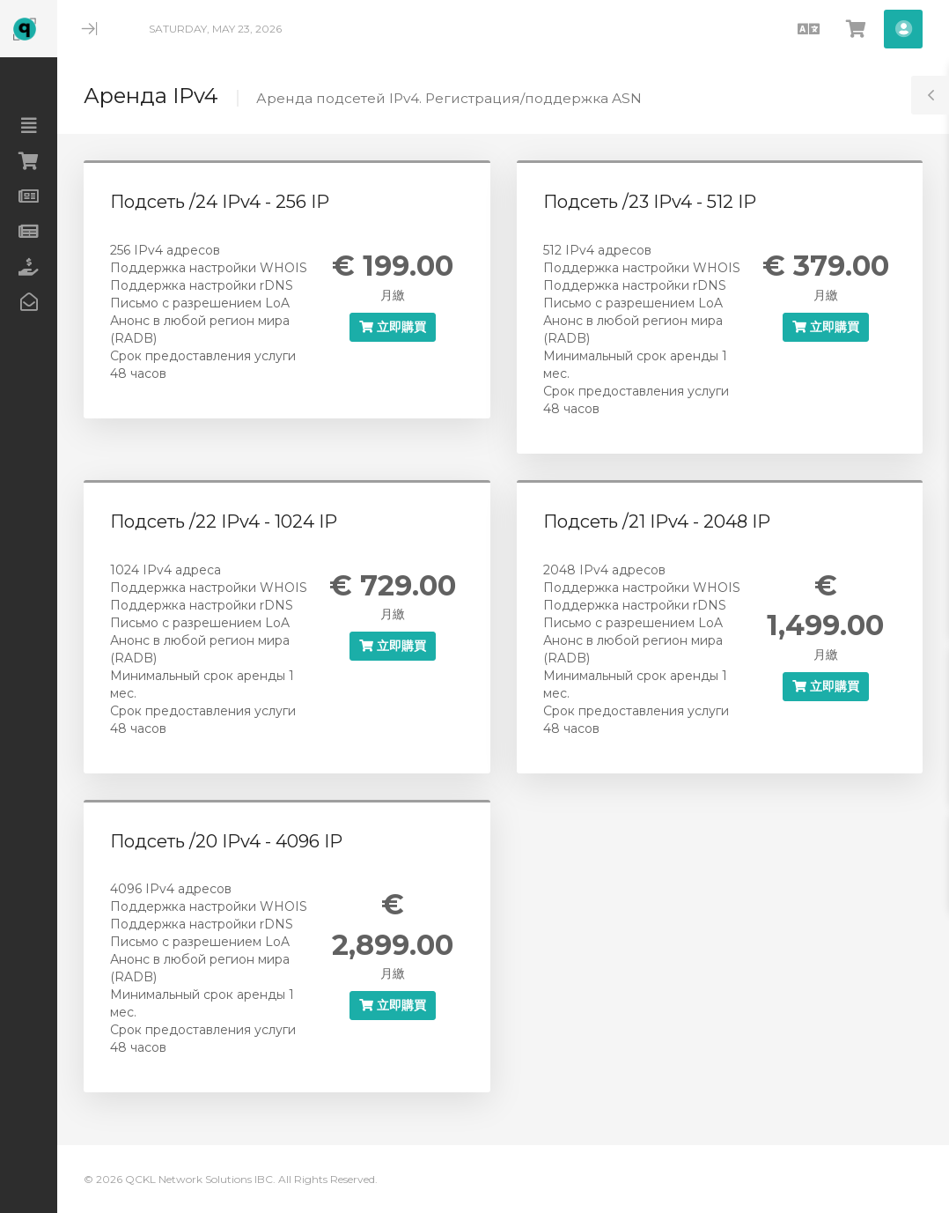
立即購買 (392, 327)
